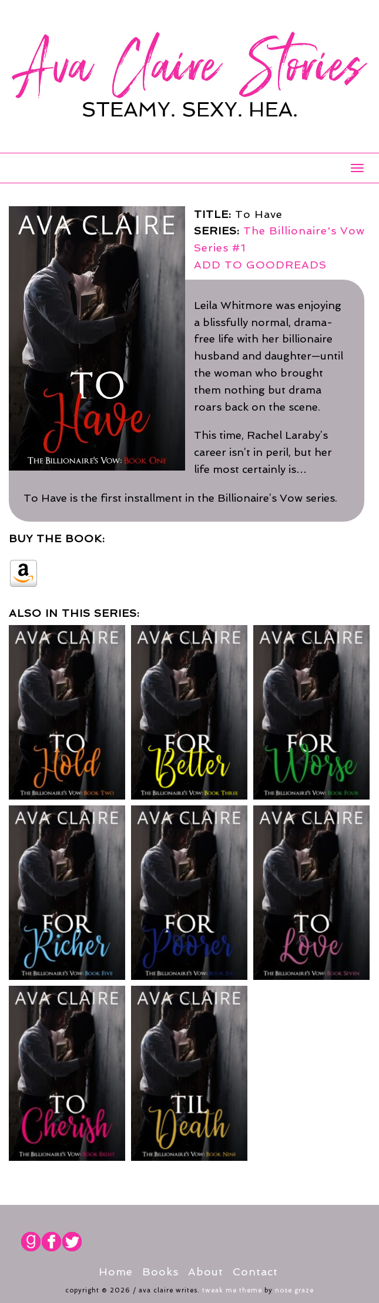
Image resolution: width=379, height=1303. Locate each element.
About (205, 1271)
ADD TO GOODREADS (260, 264)
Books (160, 1271)
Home (116, 1271)
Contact (255, 1271)
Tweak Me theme (232, 1290)
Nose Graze (294, 1290)
